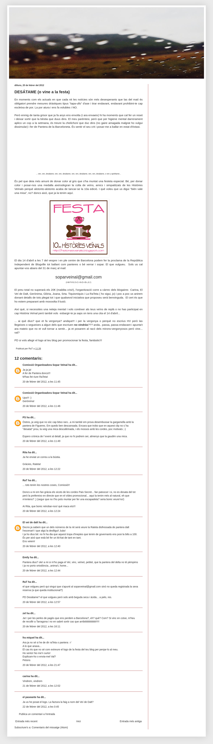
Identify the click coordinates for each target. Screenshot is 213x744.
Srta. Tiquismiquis (73, 293)
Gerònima (36, 293)
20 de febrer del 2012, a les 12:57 (41, 602)
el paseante (29, 697)
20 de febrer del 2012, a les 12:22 (41, 469)
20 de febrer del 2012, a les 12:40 (41, 546)
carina (26, 676)
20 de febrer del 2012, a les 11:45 (41, 381)
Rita (25, 452)
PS (24, 417)
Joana (56, 293)
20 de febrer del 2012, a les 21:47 (41, 665)
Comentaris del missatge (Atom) (50, 727)
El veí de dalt (30, 522)
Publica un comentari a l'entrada (37, 714)
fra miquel (29, 637)
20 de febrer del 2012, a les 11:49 (41, 441)
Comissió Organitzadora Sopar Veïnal (45, 364)
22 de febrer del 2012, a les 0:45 (41, 706)
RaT (25, 480)
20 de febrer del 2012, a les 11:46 (41, 406)
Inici (78, 721)
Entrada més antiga (131, 721)
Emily (26, 557)
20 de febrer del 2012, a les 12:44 (41, 570)
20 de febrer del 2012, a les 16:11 (41, 626)
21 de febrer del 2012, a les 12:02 (41, 685)
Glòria (47, 293)
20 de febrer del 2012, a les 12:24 (41, 511)
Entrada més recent (26, 721)
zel (24, 613)
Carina (134, 289)
